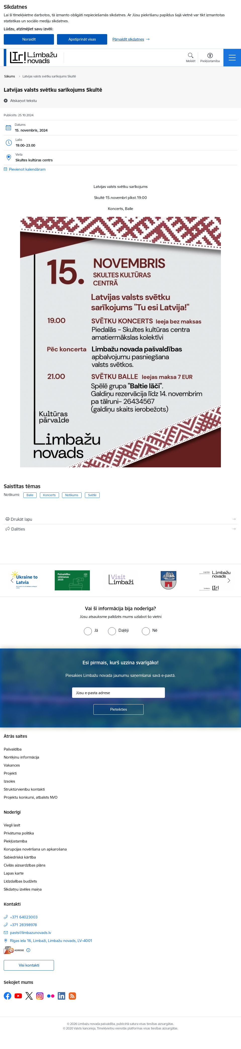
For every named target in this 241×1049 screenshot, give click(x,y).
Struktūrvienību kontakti (24, 789)
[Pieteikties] (118, 709)
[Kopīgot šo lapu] (120, 529)
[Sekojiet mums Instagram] (40, 996)
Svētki (92, 495)
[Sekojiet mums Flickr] (50, 996)
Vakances (12, 765)
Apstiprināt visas (82, 39)
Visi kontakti (29, 965)
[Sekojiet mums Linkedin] (61, 996)
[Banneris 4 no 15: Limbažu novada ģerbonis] (168, 580)
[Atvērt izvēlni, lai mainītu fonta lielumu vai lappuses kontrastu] (210, 58)
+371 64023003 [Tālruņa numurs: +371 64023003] (24, 917)
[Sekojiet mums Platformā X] (29, 996)
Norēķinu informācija (21, 757)
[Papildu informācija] (28, 950)
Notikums (71, 495)
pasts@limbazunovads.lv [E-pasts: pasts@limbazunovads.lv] (30, 932)
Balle (30, 495)
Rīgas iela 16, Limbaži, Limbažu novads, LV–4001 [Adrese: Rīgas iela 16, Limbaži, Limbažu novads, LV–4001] (51, 940)
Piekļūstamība (15, 841)
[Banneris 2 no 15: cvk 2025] (72, 580)
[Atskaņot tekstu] (23, 100)
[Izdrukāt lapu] (120, 519)
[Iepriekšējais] (12, 580)
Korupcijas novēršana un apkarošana (35, 849)
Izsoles (9, 781)
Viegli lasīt (12, 825)
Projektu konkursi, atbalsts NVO (30, 797)
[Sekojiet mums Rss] (72, 996)
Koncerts (49, 495)
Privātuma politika (19, 833)
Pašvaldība (13, 749)
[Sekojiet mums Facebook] (7, 996)
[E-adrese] (14, 950)
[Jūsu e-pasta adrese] (118, 692)
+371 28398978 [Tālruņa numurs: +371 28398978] (23, 924)
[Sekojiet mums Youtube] (18, 996)
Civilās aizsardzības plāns (24, 865)
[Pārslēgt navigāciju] (232, 57)
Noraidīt (29, 39)
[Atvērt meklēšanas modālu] (191, 58)
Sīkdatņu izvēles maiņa (23, 889)
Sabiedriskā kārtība (20, 857)
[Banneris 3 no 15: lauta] (120, 580)
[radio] (91, 630)
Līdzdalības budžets (20, 881)
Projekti (10, 773)
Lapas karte (14, 873)
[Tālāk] (229, 580)
